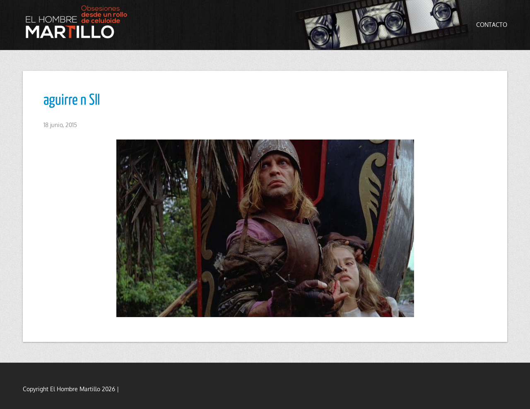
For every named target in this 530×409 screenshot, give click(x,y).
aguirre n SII (71, 100)
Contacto (491, 24)
